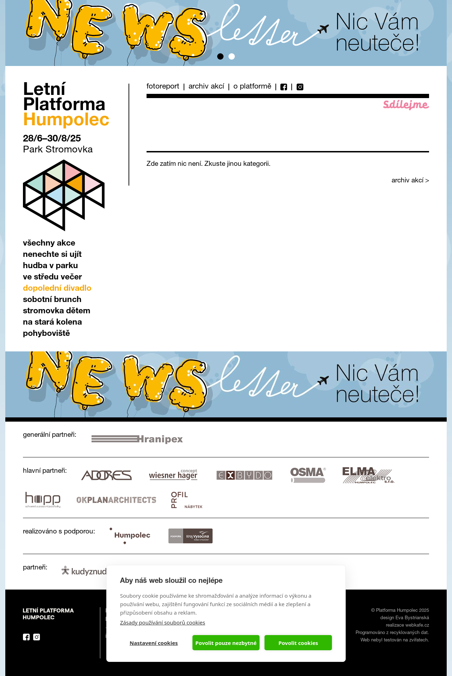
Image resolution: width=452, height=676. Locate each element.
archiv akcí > (410, 180)
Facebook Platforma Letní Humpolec (26, 637)
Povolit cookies (298, 642)
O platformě (252, 87)
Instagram (297, 87)
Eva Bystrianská (412, 618)
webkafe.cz (417, 625)
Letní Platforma (66, 106)
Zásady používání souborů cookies (162, 622)
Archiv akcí (206, 87)
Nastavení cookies (154, 642)
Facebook (283, 87)
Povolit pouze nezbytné (225, 642)
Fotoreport (163, 87)
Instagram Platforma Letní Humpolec (36, 637)
